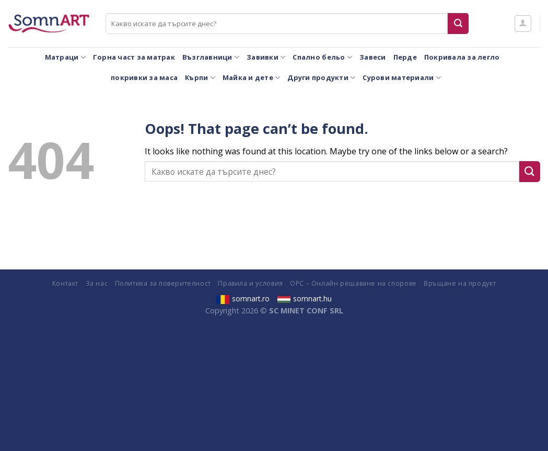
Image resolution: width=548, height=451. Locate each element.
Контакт (65, 283)
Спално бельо (322, 57)
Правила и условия (250, 283)
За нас (97, 283)
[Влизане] (523, 23)
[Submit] (458, 23)
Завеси (372, 57)
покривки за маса (144, 77)
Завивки (266, 57)
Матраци (65, 57)
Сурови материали (402, 78)
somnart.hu (304, 298)
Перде (405, 57)
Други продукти (321, 78)
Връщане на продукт (460, 283)
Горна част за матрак (134, 57)
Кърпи (200, 78)
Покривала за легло (462, 57)
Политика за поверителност (163, 283)
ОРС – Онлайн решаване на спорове (353, 283)
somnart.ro (243, 298)
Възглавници (210, 57)
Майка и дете (252, 78)
